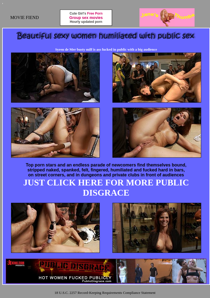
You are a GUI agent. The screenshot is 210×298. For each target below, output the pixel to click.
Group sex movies (86, 17)
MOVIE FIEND (24, 17)
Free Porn (95, 13)
